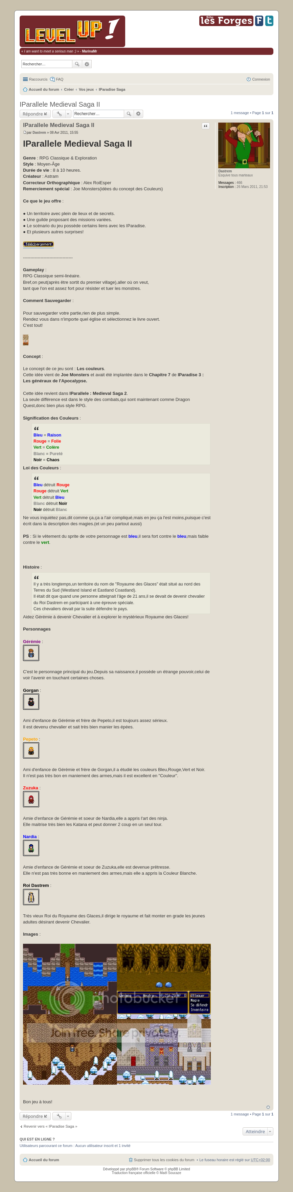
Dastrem (225, 171)
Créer (69, 89)
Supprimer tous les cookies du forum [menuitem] (164, 1160)
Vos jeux (86, 89)
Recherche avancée (87, 64)
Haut (268, 1107)
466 (239, 183)
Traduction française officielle (133, 1173)
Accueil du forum (44, 89)
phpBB (131, 1169)
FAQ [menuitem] (59, 79)
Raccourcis (38, 79)
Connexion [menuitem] (261, 79)
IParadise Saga (112, 89)
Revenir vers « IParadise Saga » (50, 1126)
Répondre (33, 114)
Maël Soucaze (170, 1173)
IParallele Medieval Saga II (60, 104)
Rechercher (77, 64)
